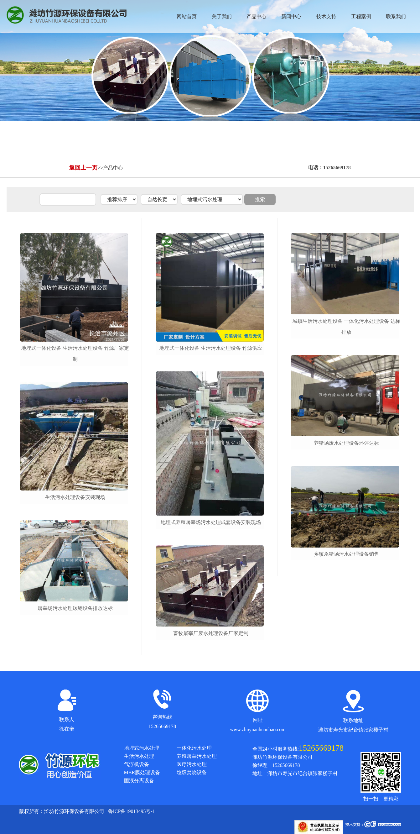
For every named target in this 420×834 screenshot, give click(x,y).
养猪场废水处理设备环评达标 (346, 443)
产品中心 (256, 16)
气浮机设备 (136, 764)
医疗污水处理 (192, 764)
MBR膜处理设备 (142, 772)
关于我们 (222, 16)
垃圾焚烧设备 (192, 772)
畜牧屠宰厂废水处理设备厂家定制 (210, 633)
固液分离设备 (139, 780)
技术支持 (326, 16)
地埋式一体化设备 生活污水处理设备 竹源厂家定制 (75, 353)
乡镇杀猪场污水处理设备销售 (346, 554)
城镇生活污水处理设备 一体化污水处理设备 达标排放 (346, 326)
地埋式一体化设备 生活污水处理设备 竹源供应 (210, 348)
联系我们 (396, 16)
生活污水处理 (139, 756)
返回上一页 (83, 168)
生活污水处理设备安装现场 (75, 497)
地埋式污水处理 (141, 748)
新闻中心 (291, 16)
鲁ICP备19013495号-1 (131, 811)
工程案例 (361, 16)
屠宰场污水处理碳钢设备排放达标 (75, 608)
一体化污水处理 (194, 748)
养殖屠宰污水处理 (197, 756)
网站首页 (187, 16)
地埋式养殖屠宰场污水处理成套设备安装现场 (211, 522)
